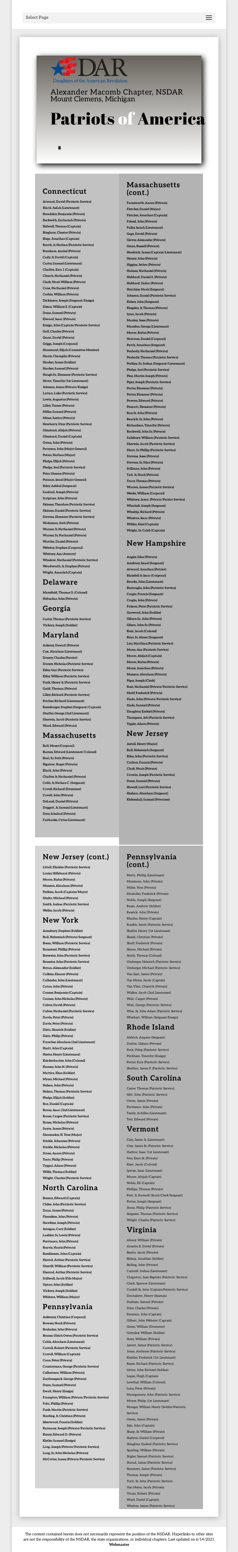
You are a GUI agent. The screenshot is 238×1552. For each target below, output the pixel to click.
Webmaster (119, 1544)
